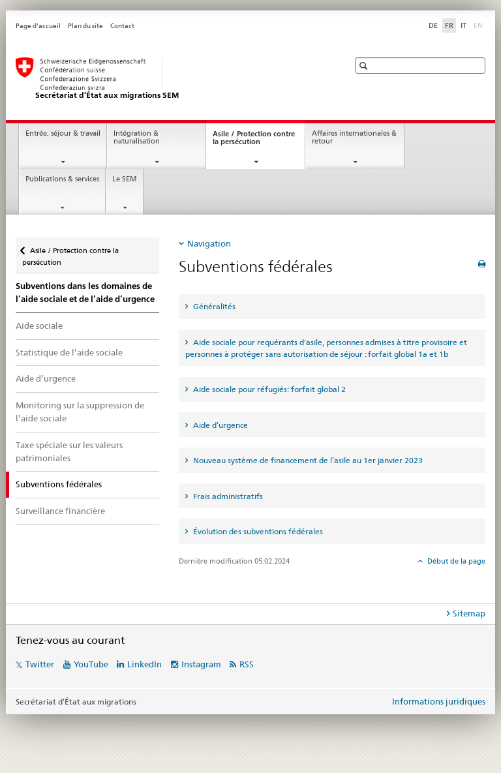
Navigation (209, 243)
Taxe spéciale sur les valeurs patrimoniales (69, 451)
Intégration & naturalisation (137, 137)
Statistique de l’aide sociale (69, 352)
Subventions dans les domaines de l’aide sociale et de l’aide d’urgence (85, 292)
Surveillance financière (60, 511)
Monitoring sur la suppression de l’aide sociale (80, 411)
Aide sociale (39, 325)
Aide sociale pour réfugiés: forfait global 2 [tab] (268, 389)
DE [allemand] (433, 25)
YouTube (91, 664)
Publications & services (62, 179)
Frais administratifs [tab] (227, 496)
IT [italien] (463, 25)
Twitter (39, 664)
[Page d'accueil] (169, 78)
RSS (246, 664)
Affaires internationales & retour (354, 137)
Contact (122, 25)
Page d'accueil (38, 25)
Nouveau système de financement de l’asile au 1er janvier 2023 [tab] (307, 460)
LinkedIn (144, 664)
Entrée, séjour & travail (62, 133)
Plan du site (85, 25)
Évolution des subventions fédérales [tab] (257, 531)
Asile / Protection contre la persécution (254, 141)
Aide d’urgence (46, 378)
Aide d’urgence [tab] (219, 425)
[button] (365, 65)
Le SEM (124, 179)
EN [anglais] (479, 25)
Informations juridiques (438, 701)
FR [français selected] (449, 25)
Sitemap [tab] (469, 613)
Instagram (201, 664)
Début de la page (455, 561)
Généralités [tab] (213, 306)
